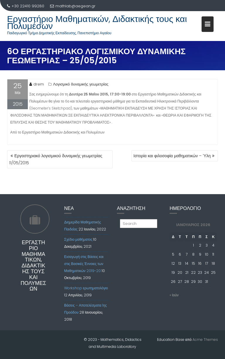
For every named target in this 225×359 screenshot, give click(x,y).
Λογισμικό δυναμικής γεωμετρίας (80, 84)
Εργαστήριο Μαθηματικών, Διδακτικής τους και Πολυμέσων (97, 22)
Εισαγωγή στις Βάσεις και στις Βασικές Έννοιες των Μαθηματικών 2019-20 (83, 263)
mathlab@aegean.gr (73, 6)
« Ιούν (174, 295)
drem (36, 84)
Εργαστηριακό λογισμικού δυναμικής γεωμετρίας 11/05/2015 (55, 159)
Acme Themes (205, 339)
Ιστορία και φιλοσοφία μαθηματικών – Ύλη (172, 156)
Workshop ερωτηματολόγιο (86, 288)
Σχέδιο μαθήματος (78, 239)
